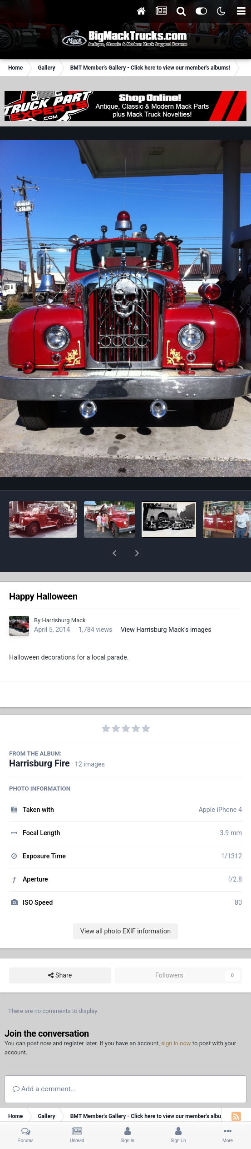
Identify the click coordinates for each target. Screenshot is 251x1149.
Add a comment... (44, 1065)
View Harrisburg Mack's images (166, 606)
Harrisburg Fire (39, 740)
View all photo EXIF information (125, 907)
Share (60, 951)
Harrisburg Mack (63, 596)
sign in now (176, 1019)
